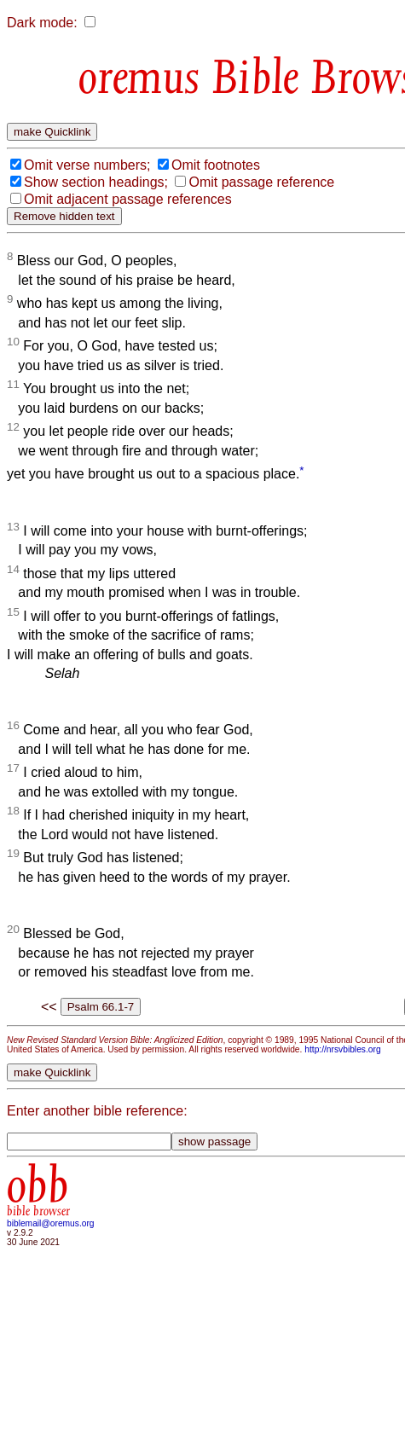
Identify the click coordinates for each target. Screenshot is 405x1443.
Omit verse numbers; (87, 165)
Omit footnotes (215, 165)
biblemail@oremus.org (51, 1223)
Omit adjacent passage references (128, 199)
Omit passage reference (261, 182)
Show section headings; (96, 182)
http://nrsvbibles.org (342, 1049)
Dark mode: (42, 22)
